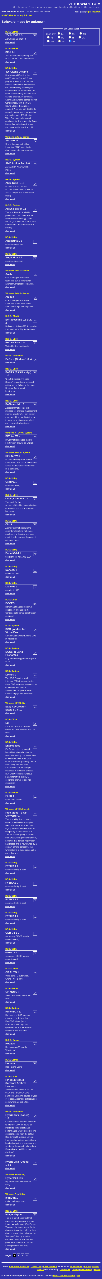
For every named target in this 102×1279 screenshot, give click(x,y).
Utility (14, 68)
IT (73, 38)
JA (83, 38)
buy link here (26, 15)
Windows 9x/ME (13, 137)
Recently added (91, 1266)
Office (15, 401)
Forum (97, 1269)
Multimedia (18, 355)
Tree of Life (36, 1266)
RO (52, 41)
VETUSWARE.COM (84, 4)
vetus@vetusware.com (64, 1275)
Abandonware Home (19, 1266)
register (96, 12)
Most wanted (76, 1266)
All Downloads (50, 1266)
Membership (86, 1269)
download (10, 42)
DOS (7, 32)
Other (14, 1076)
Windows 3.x (11, 1194)
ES (63, 41)
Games (15, 32)
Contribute (65, 1269)
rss (78, 1275)
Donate (75, 1269)
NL (51, 38)
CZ (84, 34)
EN (62, 34)
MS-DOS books (9, 15)
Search (40, 1269)
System (16, 160)
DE (62, 38)
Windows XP (11, 703)
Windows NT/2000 (14, 433)
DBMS (16, 316)
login (88, 12)
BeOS (8, 160)
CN (73, 34)
